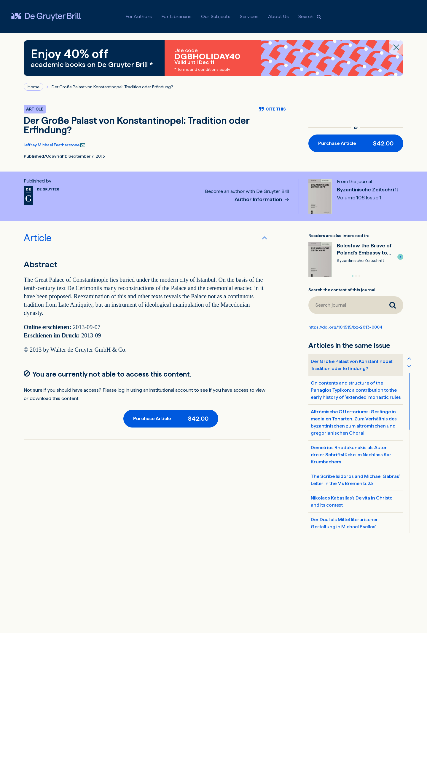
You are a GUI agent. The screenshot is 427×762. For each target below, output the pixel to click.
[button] (400, 256)
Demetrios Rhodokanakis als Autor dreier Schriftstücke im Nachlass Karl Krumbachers (352, 455)
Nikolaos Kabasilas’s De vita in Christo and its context (352, 501)
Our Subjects (215, 16)
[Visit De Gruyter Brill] (45, 16)
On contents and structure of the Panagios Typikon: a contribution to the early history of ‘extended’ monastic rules (356, 390)
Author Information (259, 199)
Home (33, 86)
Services (249, 16)
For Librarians (176, 16)
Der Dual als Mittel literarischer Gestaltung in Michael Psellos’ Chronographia (344, 527)
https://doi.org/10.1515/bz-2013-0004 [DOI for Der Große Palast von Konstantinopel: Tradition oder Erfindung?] (345, 327)
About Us (278, 16)
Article (38, 238)
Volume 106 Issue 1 (359, 198)
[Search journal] (345, 305)
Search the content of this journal (341, 289)
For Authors (138, 16)
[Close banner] (396, 47)
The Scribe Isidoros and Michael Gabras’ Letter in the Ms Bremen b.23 (355, 479)
